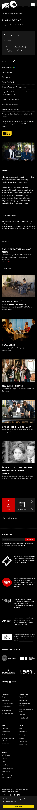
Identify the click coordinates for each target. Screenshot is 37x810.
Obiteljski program (7, 703)
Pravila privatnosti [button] (9, 801)
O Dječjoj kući (24, 718)
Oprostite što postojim (16, 426)
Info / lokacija (6, 755)
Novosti (22, 738)
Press (3, 761)
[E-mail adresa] (13, 539)
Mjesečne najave (7, 710)
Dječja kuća (23, 697)
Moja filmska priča (7, 713)
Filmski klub (18, 578)
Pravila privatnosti (7, 768)
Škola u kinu (23, 700)
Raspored (5, 697)
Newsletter (5, 765)
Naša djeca (8, 345)
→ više (8, 262)
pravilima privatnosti (18, 546)
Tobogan (22, 714)
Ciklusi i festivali (7, 707)
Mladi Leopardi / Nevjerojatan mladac (15, 303)
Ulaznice (4, 758)
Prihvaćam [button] (18, 806)
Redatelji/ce (23, 735)
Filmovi (22, 728)
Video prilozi (23, 741)
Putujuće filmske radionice (25, 705)
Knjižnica (4, 735)
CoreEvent (24, 51)
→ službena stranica (26, 641)
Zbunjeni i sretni (12, 385)
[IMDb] (7, 133)
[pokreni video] (18, 153)
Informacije (5, 744)
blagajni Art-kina (20, 47)
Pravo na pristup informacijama (7, 776)
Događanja (5, 700)
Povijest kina (6, 731)
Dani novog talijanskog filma (12, 14)
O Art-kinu (5, 728)
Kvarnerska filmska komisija (8, 739)
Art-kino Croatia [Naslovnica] (13, 789)
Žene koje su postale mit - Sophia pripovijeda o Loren (18, 470)
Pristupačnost (6, 771)
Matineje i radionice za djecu (26, 710)
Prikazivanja (23, 731)
